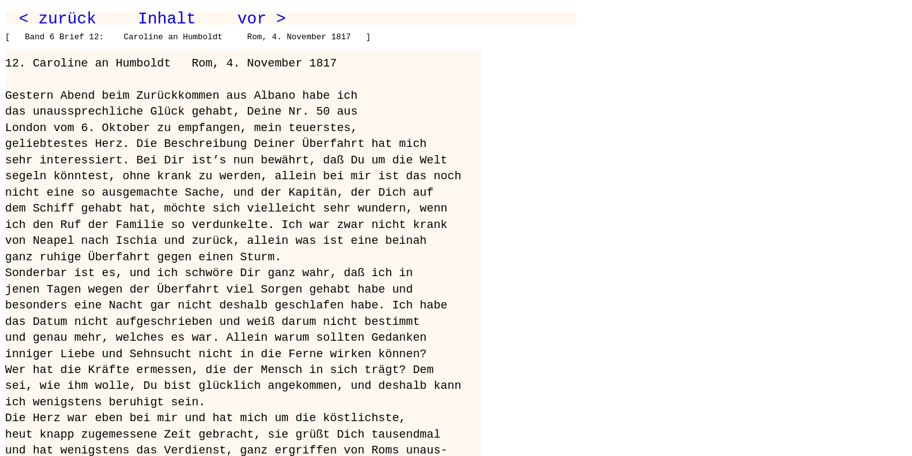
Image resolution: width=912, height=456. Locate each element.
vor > (262, 19)
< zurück (57, 19)
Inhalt (167, 19)
